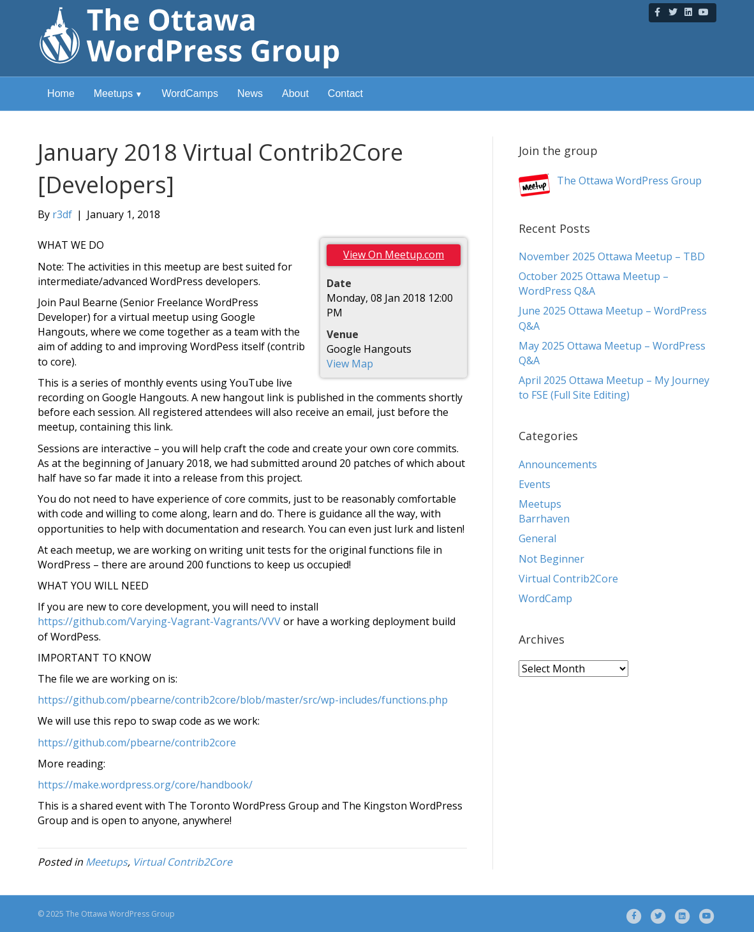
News (250, 93)
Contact (345, 93)
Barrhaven (544, 519)
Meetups (113, 93)
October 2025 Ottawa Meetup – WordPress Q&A (594, 283)
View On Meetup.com (393, 255)
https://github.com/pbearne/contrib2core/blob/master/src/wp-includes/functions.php (243, 700)
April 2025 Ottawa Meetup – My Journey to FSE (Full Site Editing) (614, 387)
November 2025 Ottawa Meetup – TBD (612, 256)
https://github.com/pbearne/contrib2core (137, 743)
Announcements (558, 464)
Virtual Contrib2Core (182, 862)
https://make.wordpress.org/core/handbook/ (145, 785)
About (295, 93)
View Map (350, 364)
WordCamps (189, 93)
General (537, 538)
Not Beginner (551, 559)
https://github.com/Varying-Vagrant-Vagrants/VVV (159, 621)
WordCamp (545, 598)
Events (535, 484)
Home (61, 93)
